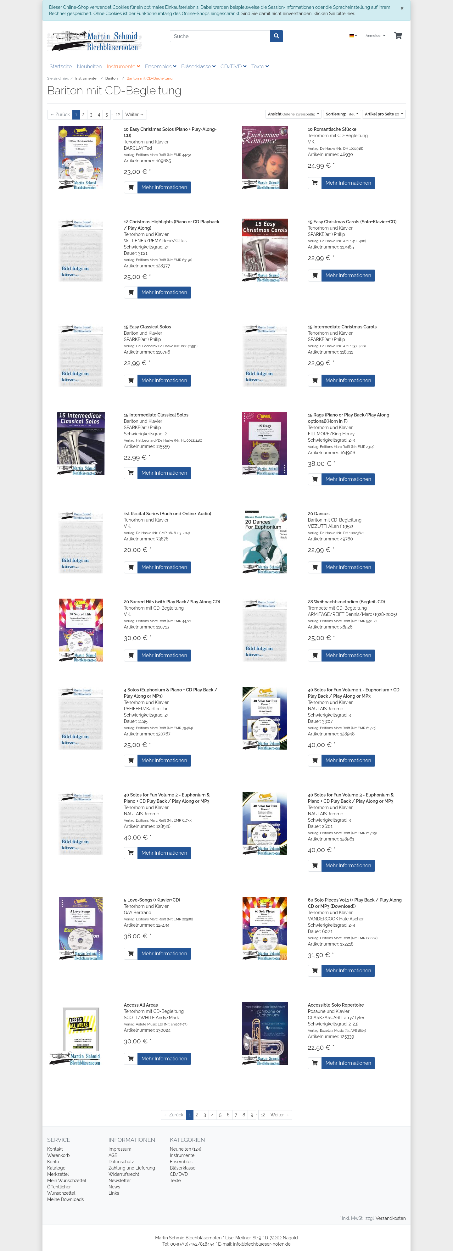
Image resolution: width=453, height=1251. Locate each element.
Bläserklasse (198, 66)
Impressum (120, 1149)
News (114, 1186)
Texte (260, 66)
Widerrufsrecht (124, 1174)
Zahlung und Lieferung (132, 1167)
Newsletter (120, 1180)
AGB (113, 1155)
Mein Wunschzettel (66, 1180)
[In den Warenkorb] (131, 187)
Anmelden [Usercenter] (375, 36)
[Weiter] (134, 115)
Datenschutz (121, 1161)
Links (114, 1193)
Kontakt (55, 1149)
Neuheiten (89, 66)
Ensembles (160, 66)
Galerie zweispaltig (292, 114)
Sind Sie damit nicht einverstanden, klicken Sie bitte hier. (298, 13)
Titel (340, 114)
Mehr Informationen (164, 187)
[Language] (353, 36)
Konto (53, 1161)
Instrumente (123, 66)
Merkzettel (58, 1174)
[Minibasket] (398, 36)
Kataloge (56, 1167)
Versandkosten (391, 1218)
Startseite (61, 66)
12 (118, 114)
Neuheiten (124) (185, 1149)
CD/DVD (233, 66)
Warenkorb (58, 1155)
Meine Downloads (65, 1199)
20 (382, 114)
